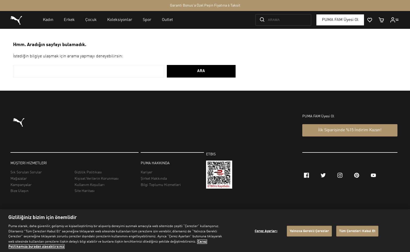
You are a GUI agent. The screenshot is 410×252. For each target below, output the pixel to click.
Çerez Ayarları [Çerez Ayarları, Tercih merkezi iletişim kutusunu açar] (266, 231)
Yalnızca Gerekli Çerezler (309, 231)
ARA (201, 71)
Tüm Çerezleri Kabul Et (357, 231)
